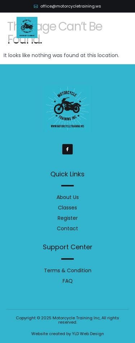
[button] (114, 27)
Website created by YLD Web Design (67, 334)
